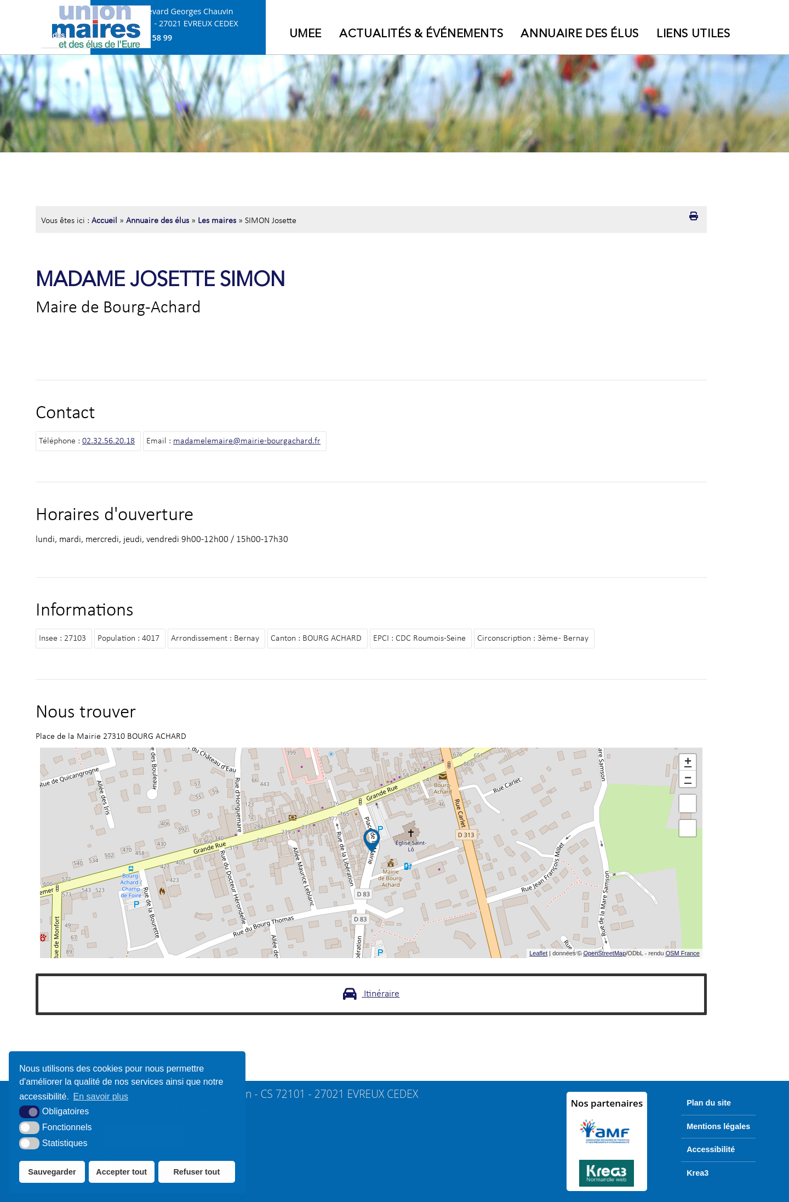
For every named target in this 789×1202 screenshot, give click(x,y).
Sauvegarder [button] (52, 1171)
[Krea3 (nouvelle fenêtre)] (607, 1173)
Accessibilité (711, 1149)
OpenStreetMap (605, 953)
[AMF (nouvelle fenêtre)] (607, 1131)
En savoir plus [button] (101, 1096)
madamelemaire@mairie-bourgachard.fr (247, 441)
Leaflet (538, 953)
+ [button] (687, 762)
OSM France (683, 953)
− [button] (687, 779)
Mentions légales (718, 1126)
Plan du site (709, 1102)
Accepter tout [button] (121, 1171)
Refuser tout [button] (196, 1171)
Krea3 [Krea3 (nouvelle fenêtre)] (697, 1173)
